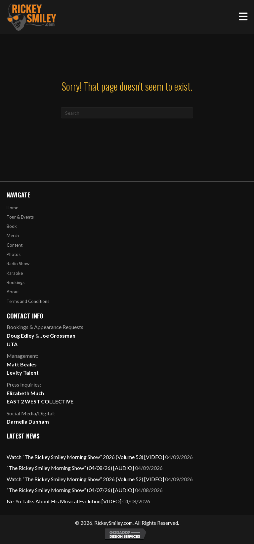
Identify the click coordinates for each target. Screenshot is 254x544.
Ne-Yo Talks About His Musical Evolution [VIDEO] (64, 501)
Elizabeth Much (25, 393)
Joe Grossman (57, 335)
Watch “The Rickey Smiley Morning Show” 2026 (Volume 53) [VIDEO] (85, 457)
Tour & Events (20, 217)
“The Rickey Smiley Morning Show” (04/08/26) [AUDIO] (70, 468)
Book (12, 226)
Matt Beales (22, 364)
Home (12, 207)
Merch (13, 235)
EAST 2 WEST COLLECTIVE (40, 401)
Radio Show (18, 263)
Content (14, 245)
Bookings (15, 282)
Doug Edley (20, 335)
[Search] (127, 112)
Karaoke (15, 273)
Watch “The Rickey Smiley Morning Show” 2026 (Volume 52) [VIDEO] (85, 479)
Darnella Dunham (28, 421)
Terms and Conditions (28, 301)
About (13, 291)
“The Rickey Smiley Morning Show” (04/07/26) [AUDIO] (70, 490)
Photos (14, 254)
